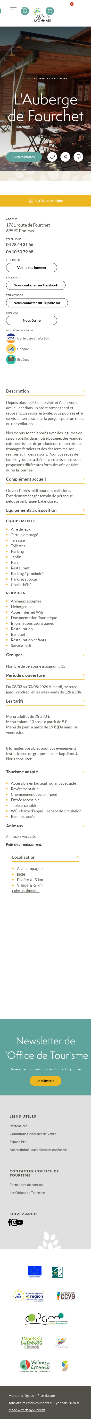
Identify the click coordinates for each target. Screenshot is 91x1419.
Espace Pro (18, 1142)
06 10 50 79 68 (19, 251)
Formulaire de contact (26, 1185)
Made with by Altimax (26, 1410)
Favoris (74, 10)
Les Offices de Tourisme (27, 1193)
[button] (13, 8)
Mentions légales (21, 1396)
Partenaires (18, 1126)
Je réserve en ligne (46, 201)
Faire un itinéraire (28, 891)
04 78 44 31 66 (19, 244)
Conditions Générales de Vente (33, 1134)
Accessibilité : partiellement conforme (38, 1150)
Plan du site (46, 1396)
